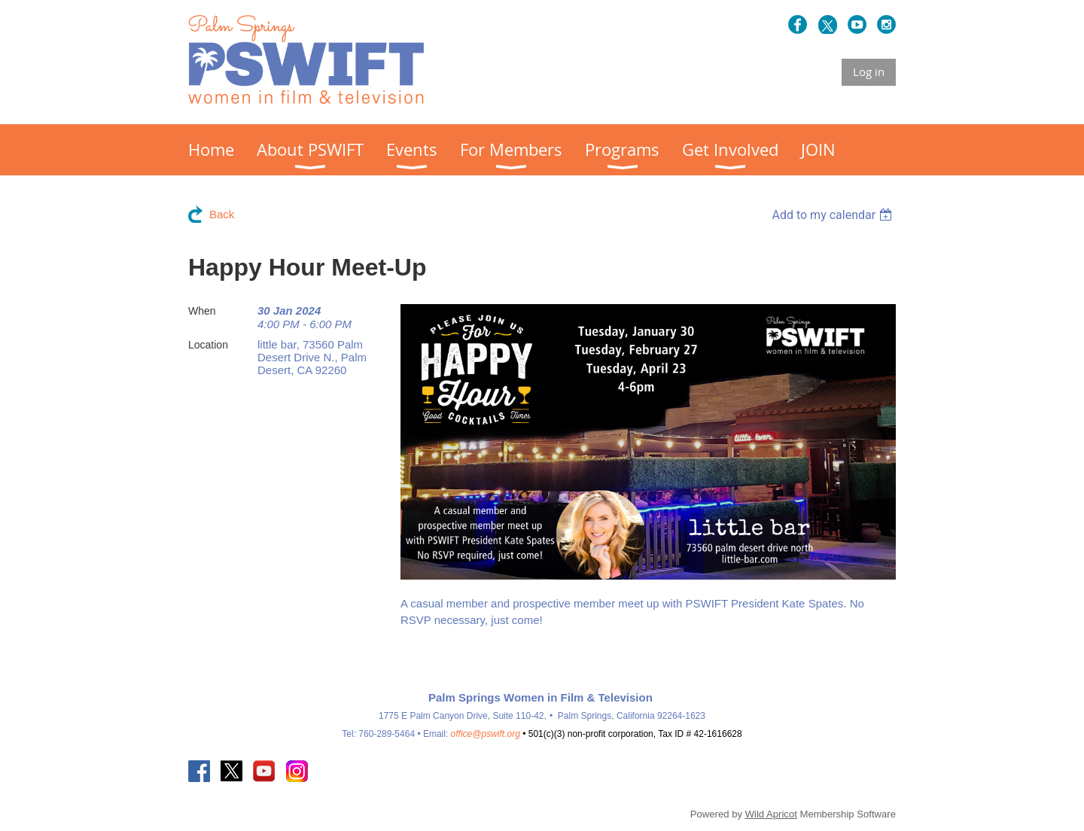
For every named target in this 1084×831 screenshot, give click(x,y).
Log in (869, 71)
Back (221, 214)
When (202, 311)
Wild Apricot (771, 814)
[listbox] (834, 214)
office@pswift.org (485, 734)
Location (208, 345)
